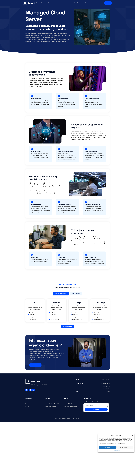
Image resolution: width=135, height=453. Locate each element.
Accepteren (107, 447)
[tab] (61, 294)
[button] (132, 435)
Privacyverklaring (116, 450)
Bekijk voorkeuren (124, 447)
